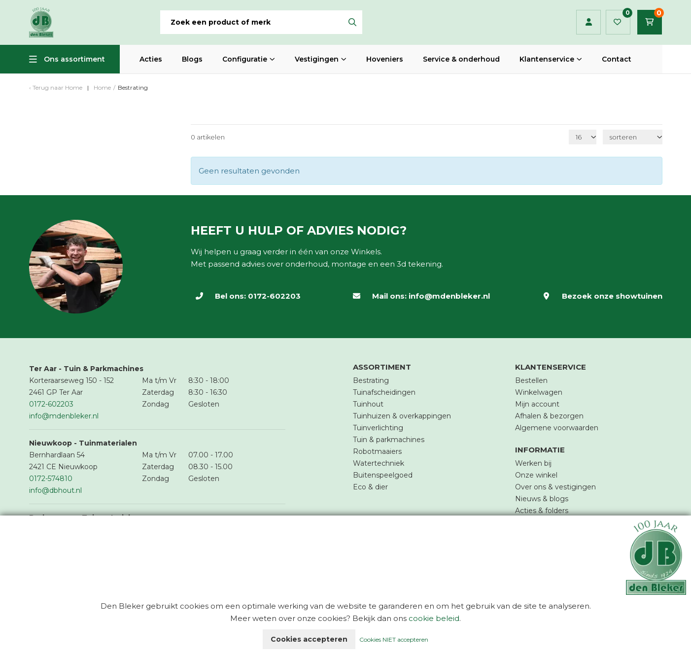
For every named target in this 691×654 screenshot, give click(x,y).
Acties (150, 59)
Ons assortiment (74, 59)
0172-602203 (274, 296)
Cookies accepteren (309, 639)
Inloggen (588, 22)
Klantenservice (546, 59)
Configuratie (244, 59)
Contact (616, 59)
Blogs (192, 59)
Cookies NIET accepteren (393, 639)
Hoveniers (384, 59)
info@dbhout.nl (55, 490)
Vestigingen (317, 59)
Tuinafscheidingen (384, 392)
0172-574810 (50, 478)
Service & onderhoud (461, 59)
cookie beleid (434, 618)
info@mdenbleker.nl (449, 296)
